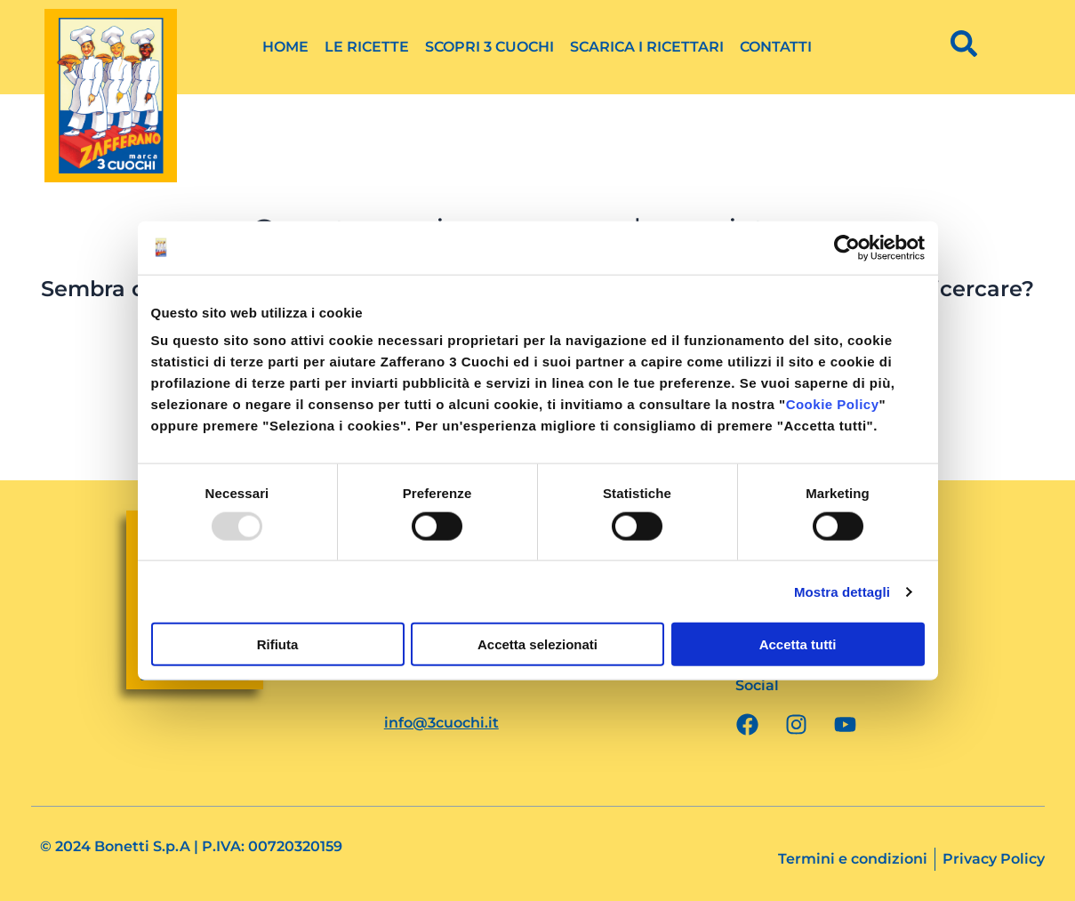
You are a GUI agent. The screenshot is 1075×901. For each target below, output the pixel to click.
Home (285, 46)
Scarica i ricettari (647, 46)
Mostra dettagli (842, 591)
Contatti (776, 46)
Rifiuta (278, 644)
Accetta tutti (798, 644)
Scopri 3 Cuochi (489, 46)
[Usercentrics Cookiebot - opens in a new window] (847, 247)
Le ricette (367, 46)
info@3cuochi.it (441, 722)
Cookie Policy (832, 404)
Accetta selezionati (537, 644)
